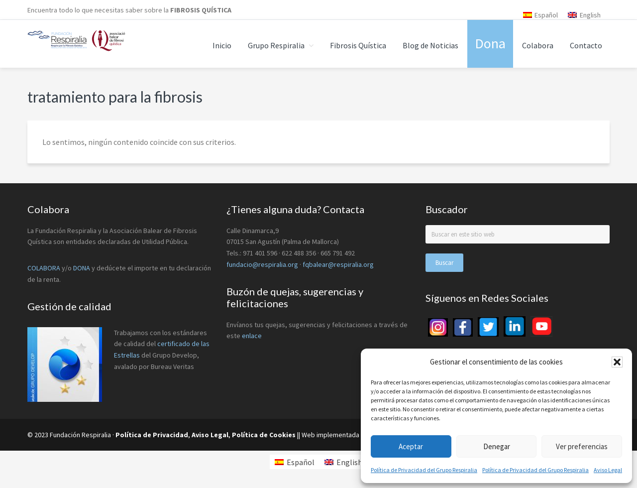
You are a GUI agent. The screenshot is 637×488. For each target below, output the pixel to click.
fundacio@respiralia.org (262, 264)
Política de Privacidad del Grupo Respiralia (424, 470)
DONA (82, 267)
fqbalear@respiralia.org (338, 264)
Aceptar (411, 446)
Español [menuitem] (546, 14)
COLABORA (43, 267)
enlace (252, 335)
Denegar (496, 446)
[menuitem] (540, 14)
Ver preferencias (582, 446)
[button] (617, 362)
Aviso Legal (608, 470)
